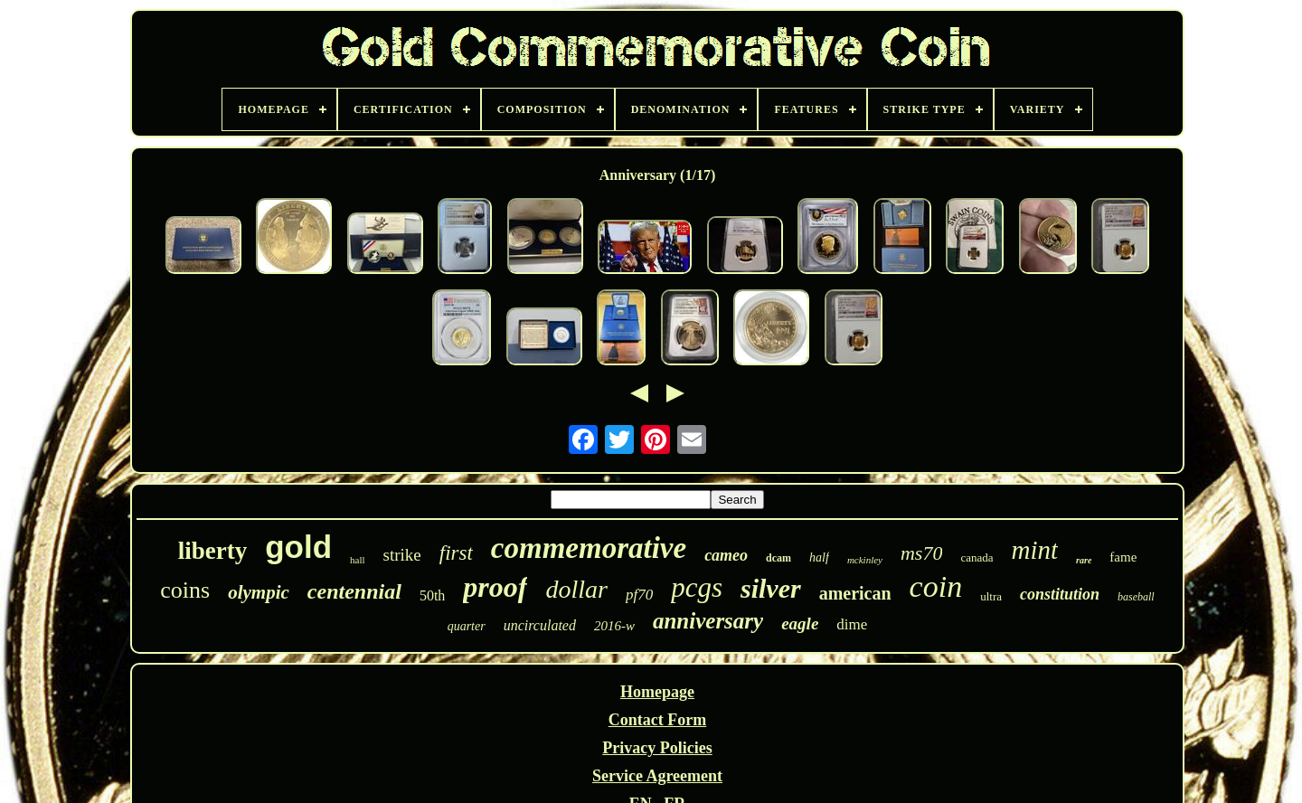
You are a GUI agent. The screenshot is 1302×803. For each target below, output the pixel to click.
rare (1083, 560)
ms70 (921, 553)
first (456, 553)
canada (976, 557)
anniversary (708, 621)
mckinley (864, 559)
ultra (991, 596)
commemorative (588, 548)
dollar (576, 589)
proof (495, 587)
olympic (258, 592)
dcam (778, 558)
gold (298, 546)
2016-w (614, 626)
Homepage (657, 692)
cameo (726, 555)
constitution (1059, 594)
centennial (354, 591)
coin (936, 586)
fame (1123, 557)
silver (771, 588)
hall (357, 559)
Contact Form (657, 720)
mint (1035, 549)
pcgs (696, 587)
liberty (212, 550)
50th (432, 595)
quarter (467, 626)
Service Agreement (657, 776)
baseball (1136, 596)
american (855, 593)
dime (851, 624)
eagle (799, 623)
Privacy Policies (657, 748)
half (819, 557)
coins (185, 590)
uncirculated (540, 625)
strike (402, 554)
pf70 (639, 594)
